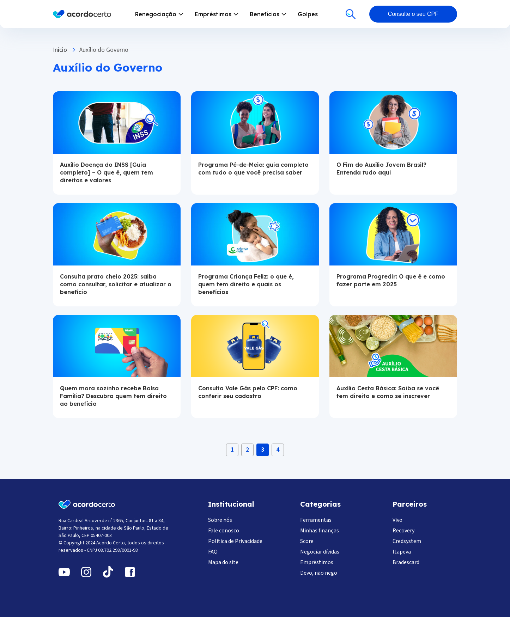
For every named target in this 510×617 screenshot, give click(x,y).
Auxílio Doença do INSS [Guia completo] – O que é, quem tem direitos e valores (106, 172)
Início (60, 49)
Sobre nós (220, 520)
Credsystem (407, 541)
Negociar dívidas (319, 552)
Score (307, 541)
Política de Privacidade (235, 541)
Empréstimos (316, 562)
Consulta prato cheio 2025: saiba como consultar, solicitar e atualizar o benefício (115, 284)
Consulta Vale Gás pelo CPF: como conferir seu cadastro (247, 392)
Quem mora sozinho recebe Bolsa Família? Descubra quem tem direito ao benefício (113, 396)
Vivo (397, 520)
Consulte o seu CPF (413, 14)
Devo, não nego (318, 573)
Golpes (308, 14)
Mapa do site (223, 562)
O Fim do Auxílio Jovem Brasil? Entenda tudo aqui (381, 168)
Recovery (403, 530)
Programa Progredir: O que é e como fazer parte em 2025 (390, 280)
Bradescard (406, 562)
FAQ (213, 552)
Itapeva (402, 552)
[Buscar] (350, 14)
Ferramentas (316, 520)
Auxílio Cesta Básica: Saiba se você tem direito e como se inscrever (387, 392)
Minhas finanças (319, 530)
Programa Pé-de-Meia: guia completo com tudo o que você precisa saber (253, 168)
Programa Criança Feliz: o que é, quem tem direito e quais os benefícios (246, 284)
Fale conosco (223, 530)
